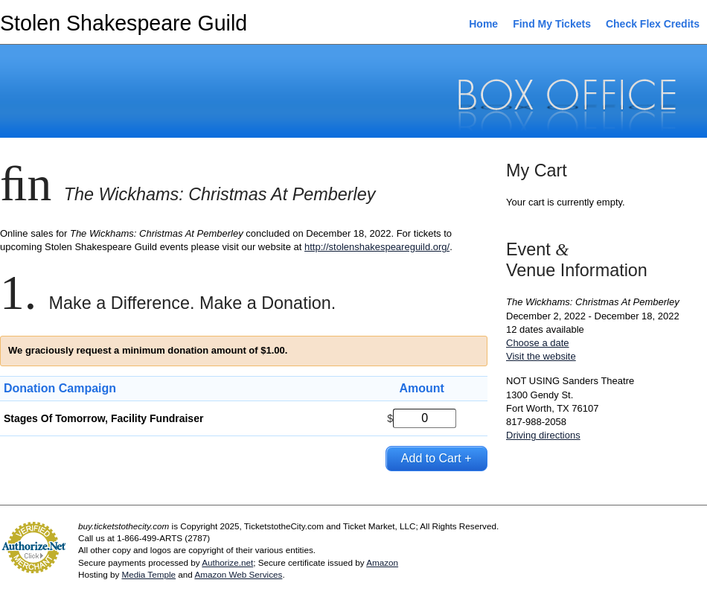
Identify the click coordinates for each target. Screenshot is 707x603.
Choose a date (537, 342)
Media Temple (148, 574)
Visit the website (541, 356)
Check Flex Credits (653, 24)
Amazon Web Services (238, 574)
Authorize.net (227, 562)
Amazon (382, 562)
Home (483, 24)
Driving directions (543, 435)
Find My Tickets (552, 24)
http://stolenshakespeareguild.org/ (377, 246)
